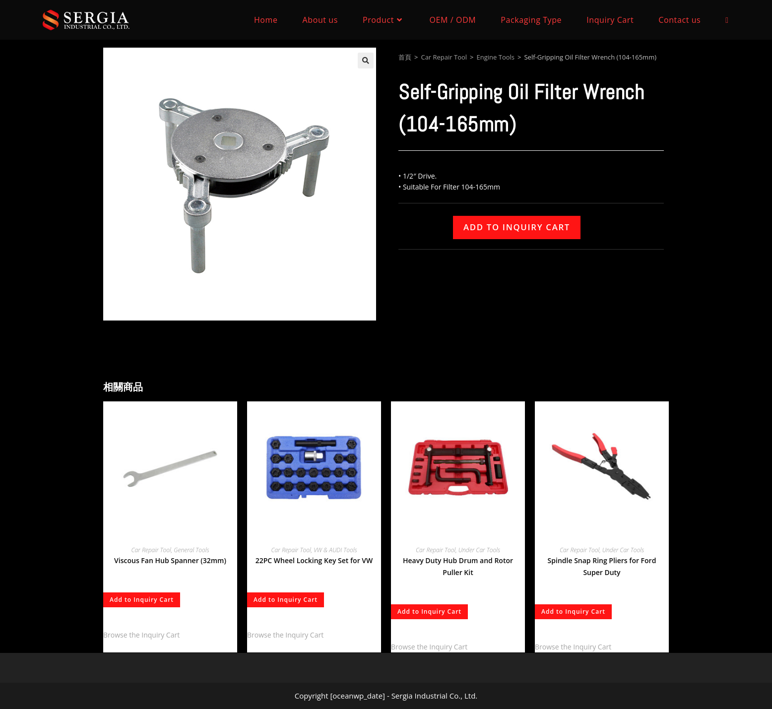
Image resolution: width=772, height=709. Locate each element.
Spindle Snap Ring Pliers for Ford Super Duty (602, 566)
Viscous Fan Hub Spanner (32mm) (170, 560)
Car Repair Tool (444, 57)
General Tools (191, 550)
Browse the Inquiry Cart (141, 635)
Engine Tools (496, 57)
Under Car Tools (479, 550)
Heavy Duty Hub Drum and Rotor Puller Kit (458, 566)
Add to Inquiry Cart (516, 227)
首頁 (404, 57)
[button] (366, 60)
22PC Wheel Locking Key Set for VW (314, 560)
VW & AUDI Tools (335, 550)
